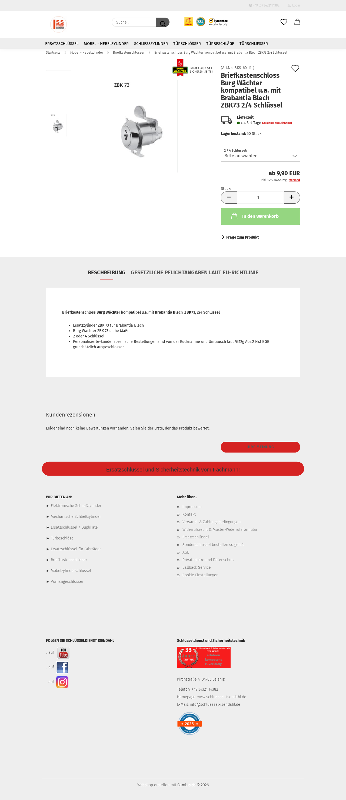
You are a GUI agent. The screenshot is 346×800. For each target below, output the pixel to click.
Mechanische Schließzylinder (75, 516)
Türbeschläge (220, 43)
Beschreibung (106, 272)
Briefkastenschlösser (69, 560)
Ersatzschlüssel (61, 43)
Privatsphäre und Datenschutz (208, 560)
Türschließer (253, 43)
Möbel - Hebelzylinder (106, 43)
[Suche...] (162, 22)
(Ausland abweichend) (277, 123)
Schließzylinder (151, 43)
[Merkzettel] (284, 22)
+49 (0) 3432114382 (264, 5)
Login (294, 5)
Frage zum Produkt (242, 237)
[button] (297, 22)
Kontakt (189, 514)
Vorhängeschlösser (67, 581)
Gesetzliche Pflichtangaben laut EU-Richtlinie (194, 272)
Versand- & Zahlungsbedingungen (211, 522)
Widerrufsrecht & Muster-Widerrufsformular (219, 529)
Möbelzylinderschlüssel (71, 570)
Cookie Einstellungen (200, 575)
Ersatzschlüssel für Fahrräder (76, 549)
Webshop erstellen (153, 785)
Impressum (192, 507)
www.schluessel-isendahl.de (221, 697)
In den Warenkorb (254, 216)
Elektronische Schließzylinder (75, 505)
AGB (185, 552)
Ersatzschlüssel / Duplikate (74, 527)
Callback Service (196, 567)
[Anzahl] (260, 197)
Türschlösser (187, 43)
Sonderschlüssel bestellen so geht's (213, 544)
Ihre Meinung (260, 447)
